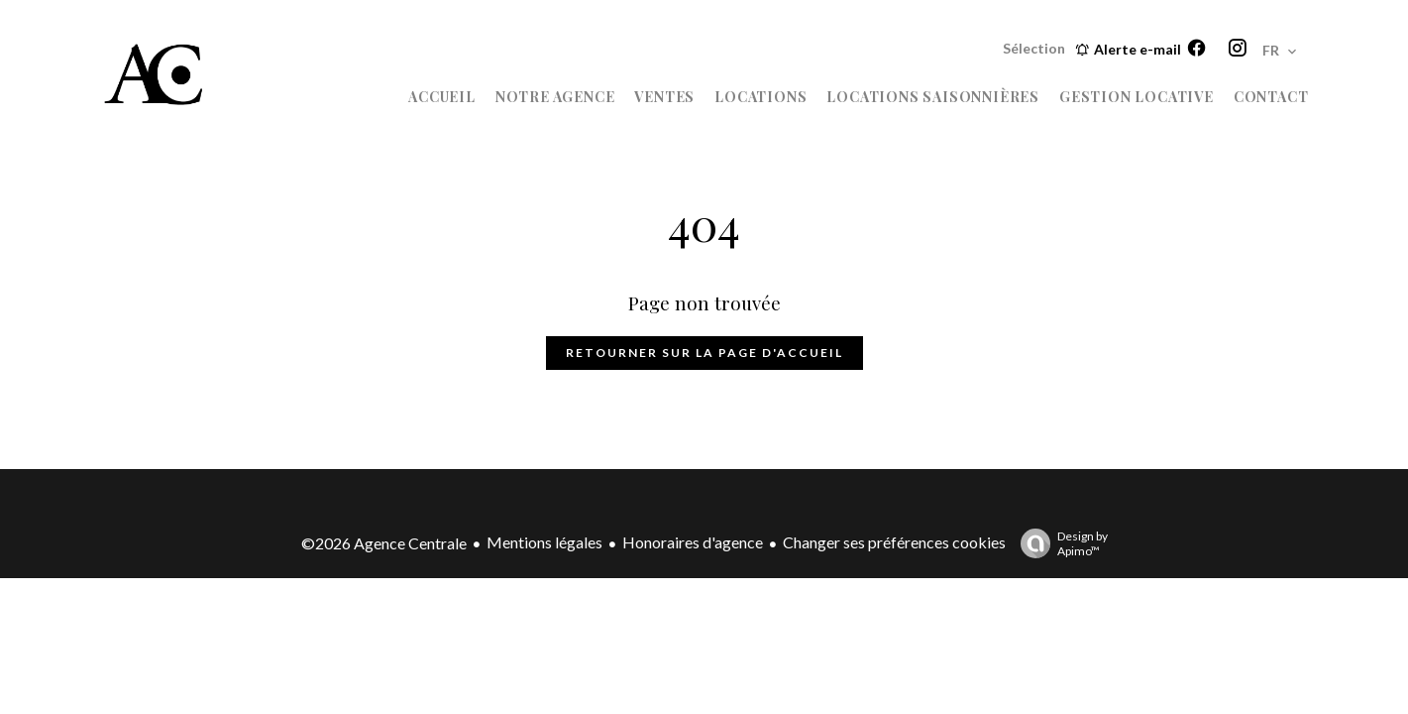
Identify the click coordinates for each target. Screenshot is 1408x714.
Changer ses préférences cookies (894, 542)
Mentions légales (544, 542)
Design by (1059, 543)
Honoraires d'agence (692, 542)
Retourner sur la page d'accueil (704, 352)
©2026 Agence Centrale (384, 543)
